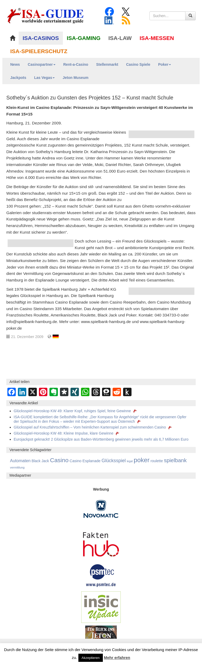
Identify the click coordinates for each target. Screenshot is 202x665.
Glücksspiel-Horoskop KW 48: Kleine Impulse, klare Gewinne (67, 433)
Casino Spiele (138, 64)
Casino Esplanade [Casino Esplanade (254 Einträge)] (84, 461)
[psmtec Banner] (101, 575)
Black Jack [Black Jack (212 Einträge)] (40, 461)
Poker (164, 64)
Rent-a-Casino (75, 64)
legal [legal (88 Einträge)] (130, 461)
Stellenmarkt (107, 64)
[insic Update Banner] (101, 606)
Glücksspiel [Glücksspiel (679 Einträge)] (114, 460)
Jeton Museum (75, 77)
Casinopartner (41, 64)
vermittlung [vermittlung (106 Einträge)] (17, 467)
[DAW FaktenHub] (101, 543)
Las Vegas (44, 77)
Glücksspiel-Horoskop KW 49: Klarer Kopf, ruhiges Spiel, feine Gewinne (76, 411)
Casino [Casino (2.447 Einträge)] (59, 460)
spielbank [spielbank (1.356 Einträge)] (175, 460)
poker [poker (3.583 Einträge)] (141, 460)
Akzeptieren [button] (91, 658)
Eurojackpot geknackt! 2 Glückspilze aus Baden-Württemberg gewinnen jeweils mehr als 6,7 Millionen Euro (101, 439)
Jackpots (18, 77)
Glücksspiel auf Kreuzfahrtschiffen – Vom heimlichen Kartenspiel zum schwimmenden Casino (93, 427)
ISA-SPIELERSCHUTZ (38, 51)
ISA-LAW (120, 38)
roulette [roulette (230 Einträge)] (156, 461)
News (15, 64)
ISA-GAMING (83, 38)
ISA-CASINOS (41, 38)
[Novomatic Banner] (101, 508)
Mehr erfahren (117, 657)
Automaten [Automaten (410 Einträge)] (20, 460)
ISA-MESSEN (157, 38)
